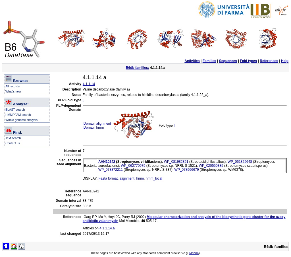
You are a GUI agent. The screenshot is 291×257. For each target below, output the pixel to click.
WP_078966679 (186, 170)
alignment (127, 178)
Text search (13, 138)
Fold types (248, 61)
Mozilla (194, 253)
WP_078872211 (110, 170)
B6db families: (137, 68)
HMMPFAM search (18, 114)
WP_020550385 (211, 166)
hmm (140, 178)
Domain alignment (97, 124)
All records (12, 86)
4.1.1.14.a (107, 228)
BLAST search (15, 109)
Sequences (228, 61)
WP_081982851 (176, 162)
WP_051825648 (240, 162)
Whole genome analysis (21, 120)
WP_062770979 (133, 166)
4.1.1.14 (89, 84)
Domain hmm (94, 127)
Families (209, 61)
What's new (13, 91)
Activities (191, 61)
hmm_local (154, 178)
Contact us (12, 143)
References (269, 61)
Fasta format (108, 178)
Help (284, 61)
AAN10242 (106, 162)
